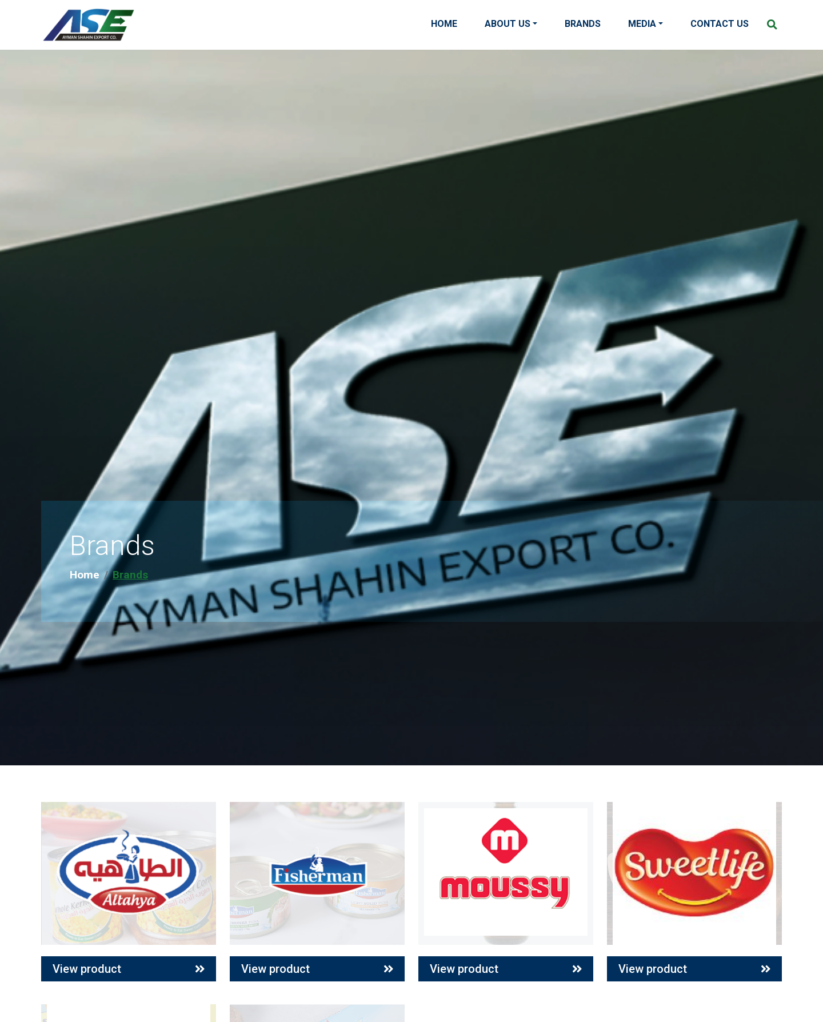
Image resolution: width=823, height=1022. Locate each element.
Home (444, 23)
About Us (507, 23)
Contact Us (719, 23)
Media (642, 23)
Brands (583, 23)
